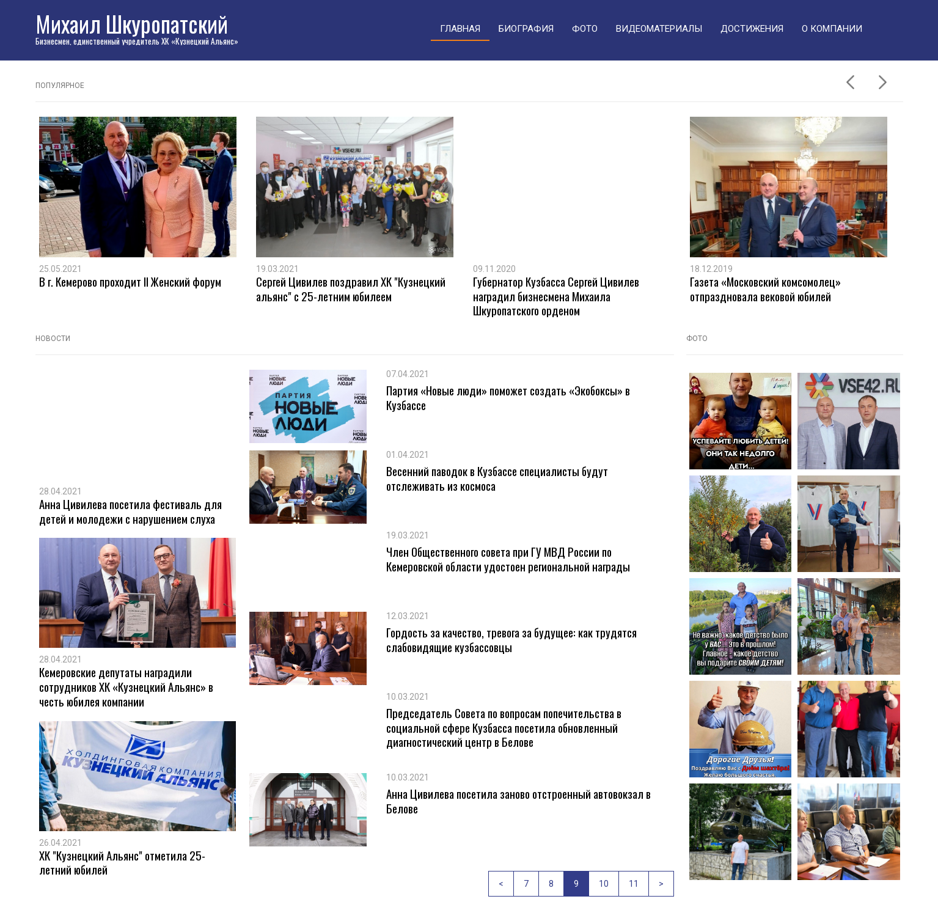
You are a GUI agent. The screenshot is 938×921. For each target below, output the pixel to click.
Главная (460, 28)
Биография (526, 28)
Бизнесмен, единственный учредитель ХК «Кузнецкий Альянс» (136, 41)
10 (604, 884)
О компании (832, 28)
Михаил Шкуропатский (131, 23)
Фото (585, 28)
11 (634, 884)
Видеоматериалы (659, 28)
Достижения (751, 28)
